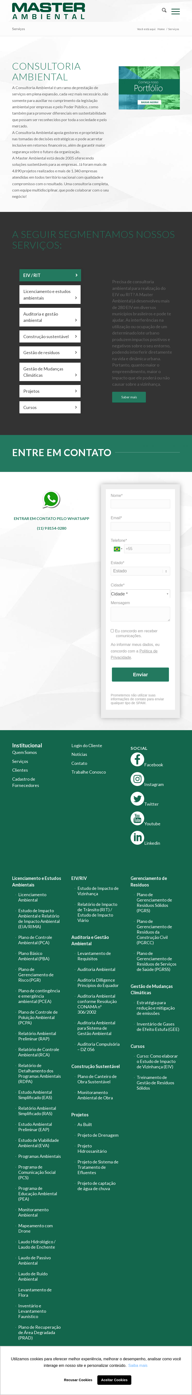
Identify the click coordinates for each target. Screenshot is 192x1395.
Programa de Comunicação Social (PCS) (37, 1172)
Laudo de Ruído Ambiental (33, 1276)
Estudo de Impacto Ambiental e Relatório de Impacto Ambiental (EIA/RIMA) (39, 918)
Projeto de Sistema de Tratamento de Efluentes (97, 1167)
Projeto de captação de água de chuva (96, 1185)
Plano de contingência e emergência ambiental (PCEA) (39, 996)
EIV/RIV (79, 878)
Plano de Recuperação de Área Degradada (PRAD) (39, 1332)
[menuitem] (162, 11)
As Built (84, 1124)
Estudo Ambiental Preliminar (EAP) (35, 1126)
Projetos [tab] (50, 391)
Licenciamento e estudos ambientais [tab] (50, 295)
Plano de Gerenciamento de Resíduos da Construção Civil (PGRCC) (154, 932)
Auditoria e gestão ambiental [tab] (50, 317)
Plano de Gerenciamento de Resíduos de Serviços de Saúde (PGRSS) (156, 961)
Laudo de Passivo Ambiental (34, 1260)
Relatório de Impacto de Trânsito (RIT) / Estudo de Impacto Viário (97, 912)
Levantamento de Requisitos (94, 956)
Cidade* (118, 585)
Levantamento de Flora (35, 1292)
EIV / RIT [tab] (50, 275)
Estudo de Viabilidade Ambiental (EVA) (38, 1142)
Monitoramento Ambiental (33, 1212)
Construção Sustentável (95, 1066)
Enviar (140, 674)
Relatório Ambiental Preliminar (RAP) (37, 1036)
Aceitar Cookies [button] (114, 1380)
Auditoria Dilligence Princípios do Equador (98, 982)
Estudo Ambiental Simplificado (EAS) (35, 1094)
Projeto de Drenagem (97, 1135)
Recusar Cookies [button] (78, 1380)
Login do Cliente (86, 745)
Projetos (80, 1114)
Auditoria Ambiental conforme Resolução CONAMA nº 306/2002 (97, 1004)
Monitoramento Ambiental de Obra (95, 1095)
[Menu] (173, 11)
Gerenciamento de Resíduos (149, 881)
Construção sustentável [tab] (50, 336)
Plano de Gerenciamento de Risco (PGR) (36, 975)
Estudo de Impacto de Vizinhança (98, 890)
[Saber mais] (129, 397)
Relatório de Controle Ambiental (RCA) (38, 1052)
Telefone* (119, 540)
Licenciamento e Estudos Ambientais (36, 881)
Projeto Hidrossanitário (92, 1148)
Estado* (117, 563)
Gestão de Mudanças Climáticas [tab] (50, 372)
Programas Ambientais (39, 1156)
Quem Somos (24, 752)
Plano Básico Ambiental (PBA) (34, 956)
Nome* (117, 495)
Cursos (138, 1046)
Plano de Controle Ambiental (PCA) (35, 940)
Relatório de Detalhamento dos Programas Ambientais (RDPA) (39, 1073)
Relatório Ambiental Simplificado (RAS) (37, 1110)
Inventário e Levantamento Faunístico (32, 1311)
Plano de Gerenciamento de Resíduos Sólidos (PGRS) (154, 902)
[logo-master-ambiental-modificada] (48, 11)
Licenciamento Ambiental (32, 897)
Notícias (79, 754)
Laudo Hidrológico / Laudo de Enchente (37, 1244)
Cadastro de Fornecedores (25, 782)
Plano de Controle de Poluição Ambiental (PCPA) (38, 1017)
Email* (116, 518)
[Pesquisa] (162, 11)
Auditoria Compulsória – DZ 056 (98, 1046)
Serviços (18, 29)
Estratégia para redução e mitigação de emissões (156, 1008)
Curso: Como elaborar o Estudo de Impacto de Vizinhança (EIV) (157, 1061)
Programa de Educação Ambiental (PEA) (37, 1194)
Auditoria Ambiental (96, 969)
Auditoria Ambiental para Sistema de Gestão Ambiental (96, 1028)
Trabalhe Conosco (88, 772)
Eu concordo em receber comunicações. (134, 633)
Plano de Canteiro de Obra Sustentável (97, 1079)
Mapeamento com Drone (35, 1228)
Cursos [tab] (50, 407)
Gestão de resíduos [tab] (50, 352)
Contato (79, 763)
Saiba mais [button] (137, 1365)
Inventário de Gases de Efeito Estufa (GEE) (158, 1026)
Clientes (20, 770)
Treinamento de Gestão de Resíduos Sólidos (155, 1083)
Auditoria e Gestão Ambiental (90, 940)
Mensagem (120, 603)
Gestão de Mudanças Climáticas (152, 989)
